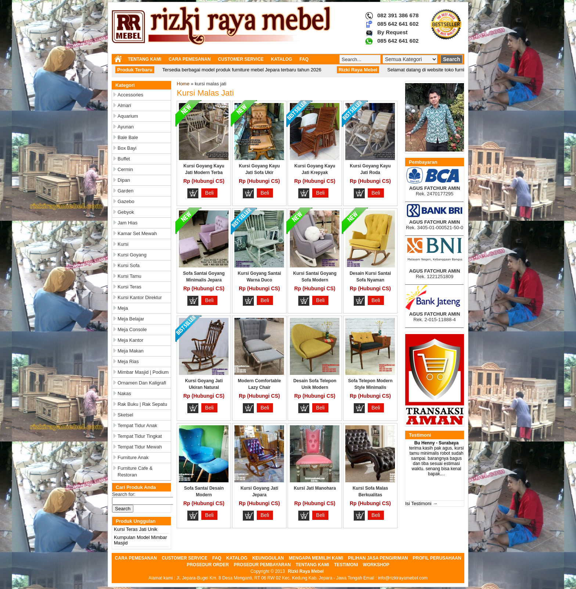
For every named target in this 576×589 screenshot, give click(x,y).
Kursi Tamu (129, 276)
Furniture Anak (133, 457)
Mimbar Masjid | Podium (143, 372)
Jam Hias (127, 223)
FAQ (304, 59)
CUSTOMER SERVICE (240, 59)
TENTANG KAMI (144, 59)
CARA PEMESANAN (189, 59)
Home (183, 83)
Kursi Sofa (129, 265)
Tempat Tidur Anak (137, 425)
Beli (209, 193)
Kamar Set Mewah (137, 233)
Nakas (124, 393)
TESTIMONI (346, 564)
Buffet (124, 159)
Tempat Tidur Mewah (140, 447)
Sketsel (125, 415)
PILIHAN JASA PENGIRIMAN (378, 558)
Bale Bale (128, 137)
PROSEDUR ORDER (208, 564)
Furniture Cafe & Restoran (135, 471)
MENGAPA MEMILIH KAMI (316, 558)
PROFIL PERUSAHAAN (437, 558)
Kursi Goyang (132, 255)
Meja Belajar (131, 319)
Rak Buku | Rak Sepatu (142, 404)
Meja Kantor (130, 340)
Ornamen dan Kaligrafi (142, 383)
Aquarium (128, 116)
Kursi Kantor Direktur (140, 297)
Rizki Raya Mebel (306, 571)
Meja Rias (128, 361)
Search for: (124, 494)
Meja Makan (131, 351)
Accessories (130, 94)
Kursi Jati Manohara (315, 488)
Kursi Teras (129, 287)
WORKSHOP (376, 564)
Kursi (123, 244)
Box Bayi (127, 148)
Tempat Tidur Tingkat (140, 436)
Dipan (124, 180)
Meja (123, 308)
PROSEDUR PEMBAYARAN (262, 564)
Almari (124, 105)
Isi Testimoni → (421, 503)
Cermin (125, 169)
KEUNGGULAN (268, 558)
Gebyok (126, 212)
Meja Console (132, 329)
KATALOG (281, 59)
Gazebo (126, 201)
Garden (125, 191)
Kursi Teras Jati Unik (135, 529)
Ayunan (126, 126)
